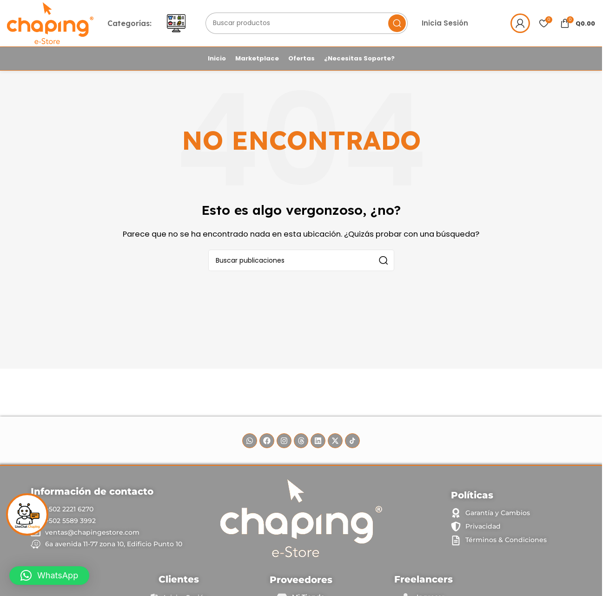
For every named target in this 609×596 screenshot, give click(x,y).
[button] (49, 575)
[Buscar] (310, 24)
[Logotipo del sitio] (53, 24)
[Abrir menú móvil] (181, 24)
